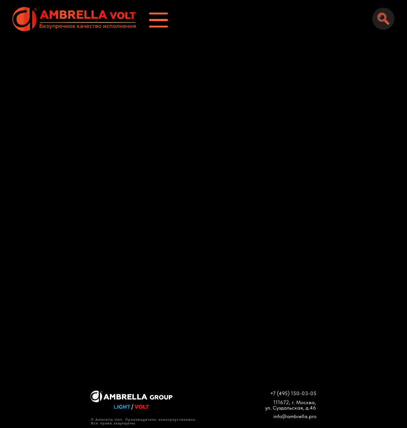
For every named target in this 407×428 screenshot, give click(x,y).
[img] (70, 19)
